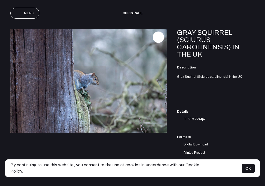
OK (248, 168)
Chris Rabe (133, 13)
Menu (24, 13)
